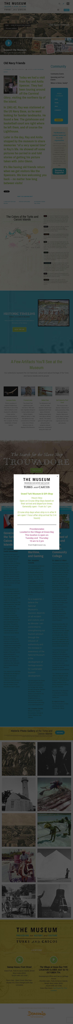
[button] (57, 476)
